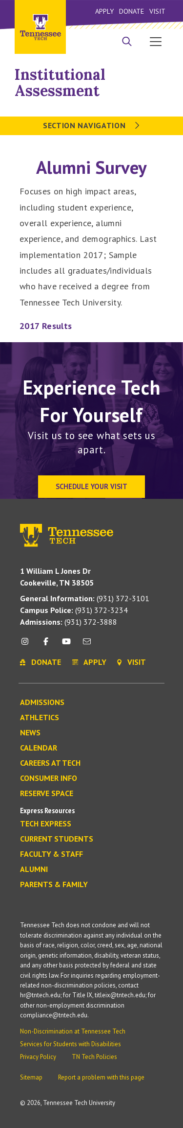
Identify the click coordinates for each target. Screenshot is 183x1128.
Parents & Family (54, 884)
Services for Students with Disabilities (70, 1044)
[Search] (127, 42)
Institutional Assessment (60, 82)
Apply (104, 11)
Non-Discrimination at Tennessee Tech (72, 1031)
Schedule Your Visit (91, 486)
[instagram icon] (27, 645)
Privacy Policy (38, 1057)
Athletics (39, 717)
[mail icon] (87, 645)
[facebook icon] (45, 645)
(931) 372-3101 (84, 598)
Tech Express (45, 824)
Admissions (42, 702)
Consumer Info (48, 778)
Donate (131, 11)
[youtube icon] (66, 645)
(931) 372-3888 (68, 622)
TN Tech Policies (94, 1057)
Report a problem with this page (101, 1077)
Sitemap (31, 1077)
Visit (157, 11)
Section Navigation (91, 125)
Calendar (38, 748)
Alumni (34, 869)
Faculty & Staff (51, 854)
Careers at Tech (50, 763)
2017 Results (46, 325)
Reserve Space (46, 793)
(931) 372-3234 (74, 610)
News (30, 732)
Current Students (56, 839)
